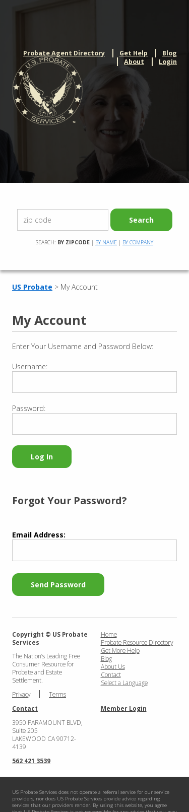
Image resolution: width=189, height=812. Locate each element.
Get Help (133, 53)
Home (109, 634)
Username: (29, 366)
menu (173, 80)
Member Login (124, 708)
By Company (137, 242)
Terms (57, 694)
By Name (106, 242)
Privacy (21, 694)
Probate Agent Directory (64, 53)
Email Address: (39, 534)
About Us (113, 666)
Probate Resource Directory (137, 642)
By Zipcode (73, 242)
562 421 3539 (31, 761)
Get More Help (120, 650)
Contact (111, 674)
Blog (169, 53)
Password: (28, 408)
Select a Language (124, 683)
